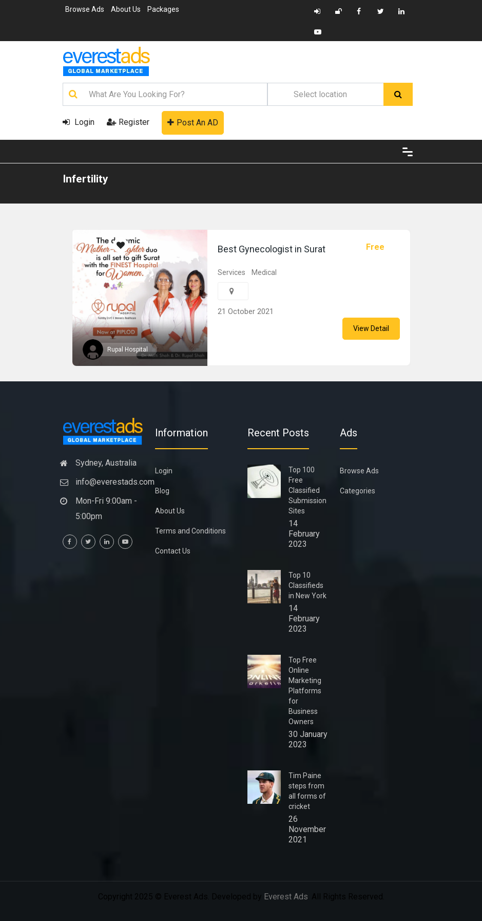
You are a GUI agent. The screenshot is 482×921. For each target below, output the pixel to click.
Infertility (85, 179)
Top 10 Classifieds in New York (307, 585)
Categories (357, 491)
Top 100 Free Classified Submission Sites (307, 490)
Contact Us (172, 551)
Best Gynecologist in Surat (271, 249)
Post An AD (192, 122)
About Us (126, 9)
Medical (264, 272)
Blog (162, 491)
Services (231, 272)
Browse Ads (84, 9)
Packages (163, 9)
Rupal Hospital (127, 349)
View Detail (371, 328)
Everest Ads (286, 896)
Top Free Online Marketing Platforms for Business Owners (304, 691)
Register (128, 122)
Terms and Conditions (190, 531)
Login (78, 122)
